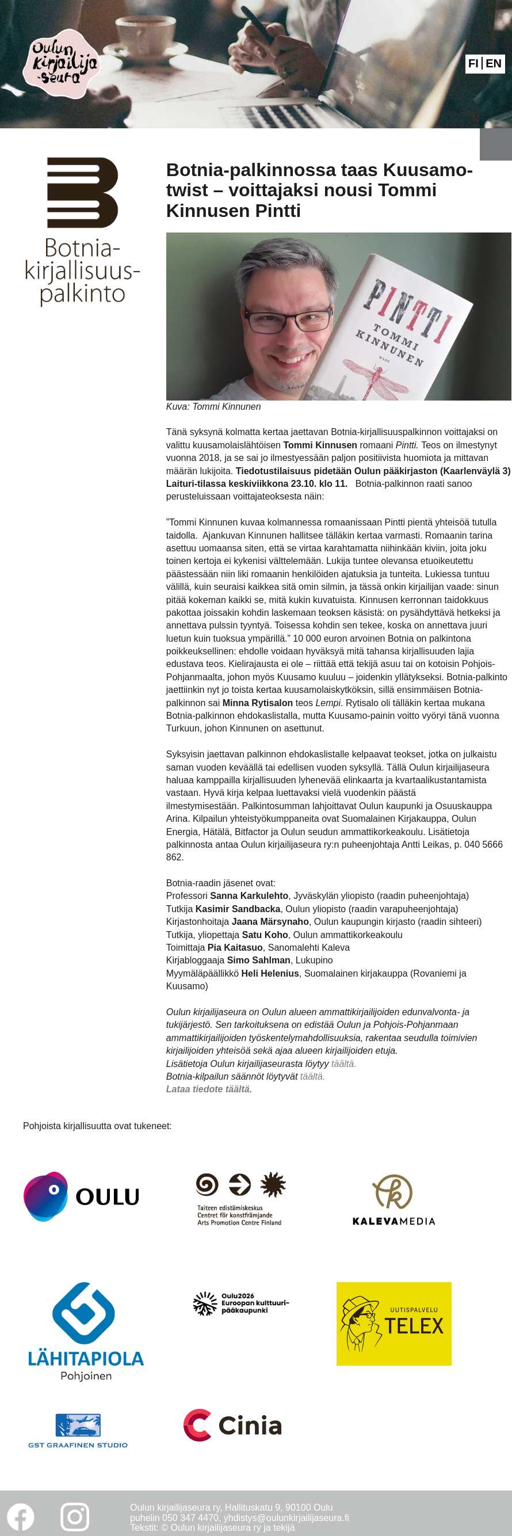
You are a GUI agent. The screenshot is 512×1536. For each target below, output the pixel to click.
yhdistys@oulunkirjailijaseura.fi (286, 1518)
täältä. (344, 1064)
